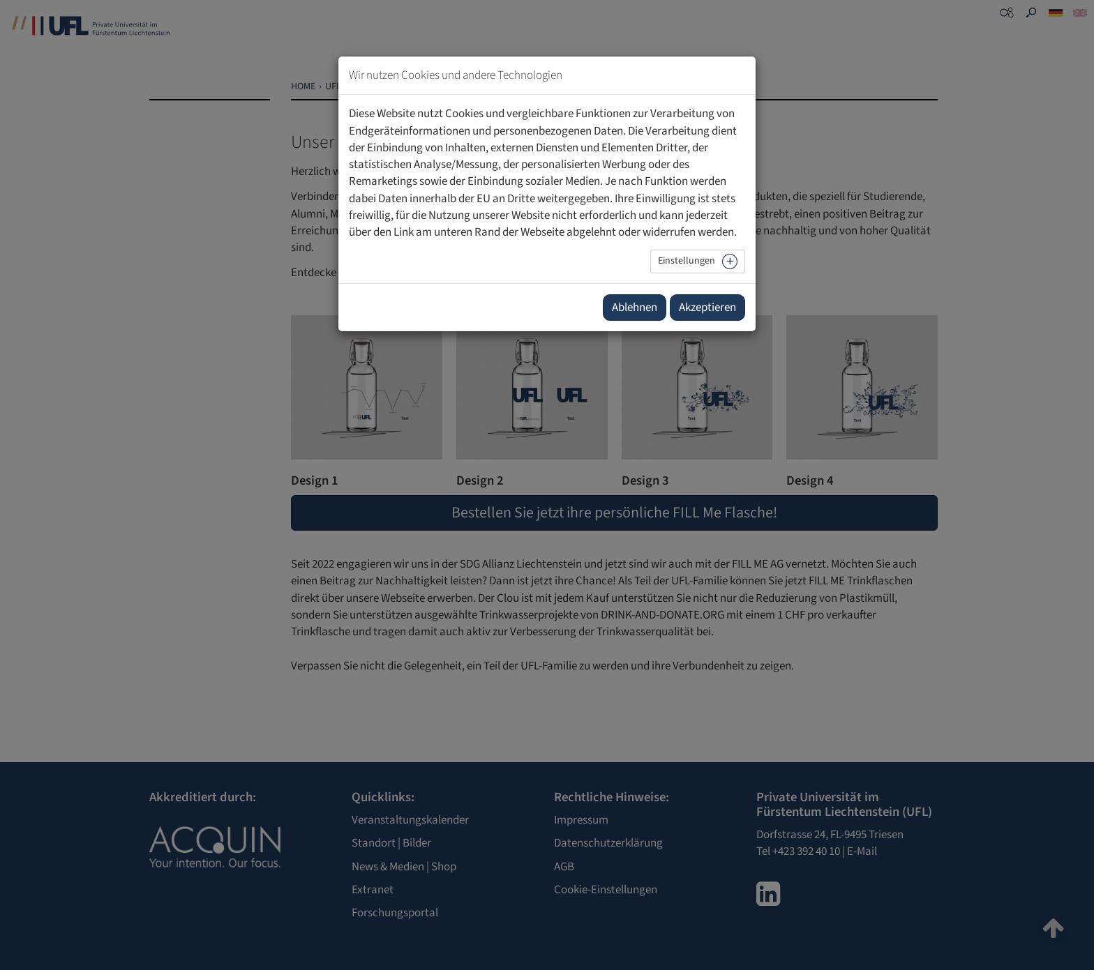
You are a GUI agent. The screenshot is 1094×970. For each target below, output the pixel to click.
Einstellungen (686, 261)
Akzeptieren (707, 307)
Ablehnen (634, 307)
